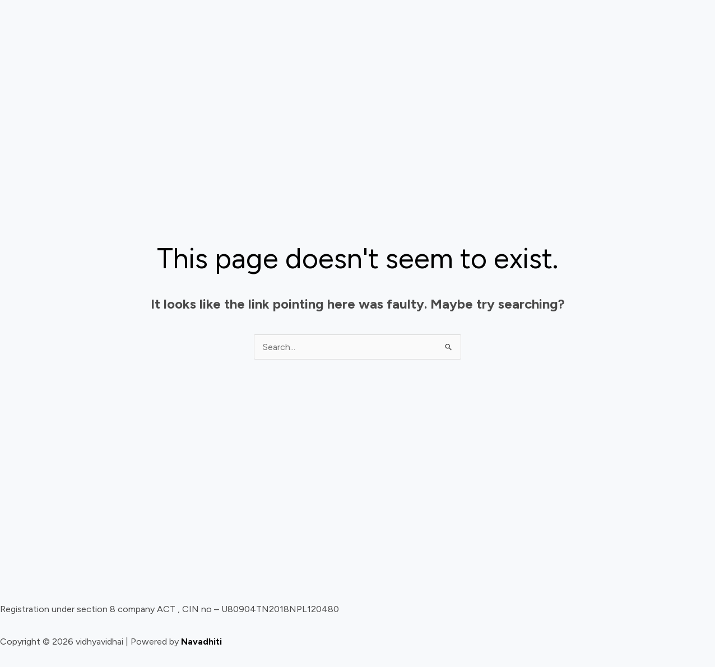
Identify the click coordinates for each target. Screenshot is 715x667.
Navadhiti (201, 642)
